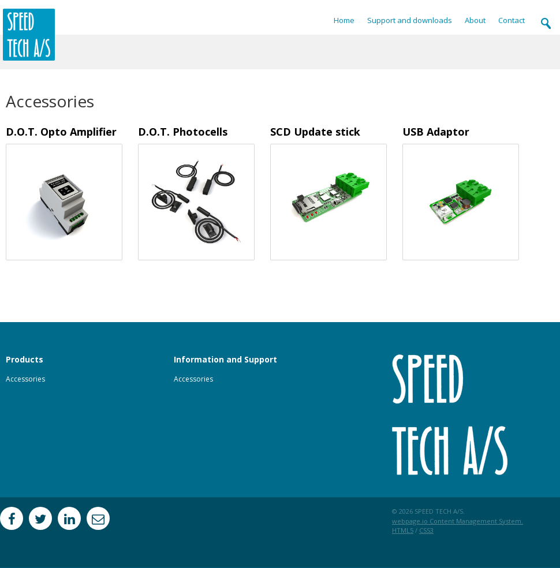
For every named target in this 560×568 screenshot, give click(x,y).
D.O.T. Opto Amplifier (61, 132)
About (475, 20)
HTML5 (402, 530)
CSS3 (426, 530)
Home (344, 20)
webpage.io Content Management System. (457, 521)
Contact (511, 20)
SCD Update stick (315, 132)
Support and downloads (409, 20)
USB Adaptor (435, 132)
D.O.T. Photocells (182, 132)
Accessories (25, 379)
